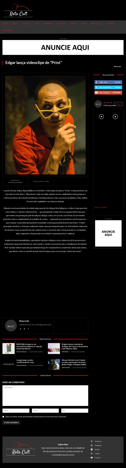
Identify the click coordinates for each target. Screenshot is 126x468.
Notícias (117, 66)
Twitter (97, 453)
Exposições (66, 367)
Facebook (98, 441)
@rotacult (107, 102)
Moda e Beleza (21, 351)
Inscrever (116, 92)
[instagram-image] (101, 116)
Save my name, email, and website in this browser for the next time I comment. (36, 417)
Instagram (98, 445)
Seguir (117, 87)
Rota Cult (24, 321)
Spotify (97, 449)
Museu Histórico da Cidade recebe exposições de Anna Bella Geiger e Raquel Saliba (74, 362)
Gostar (117, 82)
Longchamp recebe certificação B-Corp (24, 361)
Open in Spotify (100, 207)
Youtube (98, 458)
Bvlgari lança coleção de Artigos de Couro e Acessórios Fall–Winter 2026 (75, 346)
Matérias (65, 351)
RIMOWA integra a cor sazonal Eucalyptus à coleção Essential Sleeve (29, 346)
